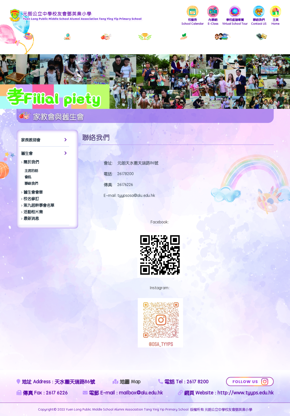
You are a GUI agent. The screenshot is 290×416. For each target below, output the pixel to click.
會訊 (27, 176)
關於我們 (31, 161)
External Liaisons (261, 41)
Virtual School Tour (235, 16)
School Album (106, 41)
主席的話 (31, 170)
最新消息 (31, 218)
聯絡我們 (31, 183)
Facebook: (160, 222)
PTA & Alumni (222, 41)
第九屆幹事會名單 (39, 205)
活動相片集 (33, 211)
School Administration (28, 41)
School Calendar (192, 16)
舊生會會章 (33, 192)
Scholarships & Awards (145, 41)
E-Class (213, 16)
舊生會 (44, 153)
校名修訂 (31, 198)
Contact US (258, 16)
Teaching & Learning (67, 41)
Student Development (184, 41)
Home (275, 16)
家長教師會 (44, 139)
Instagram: (160, 288)
